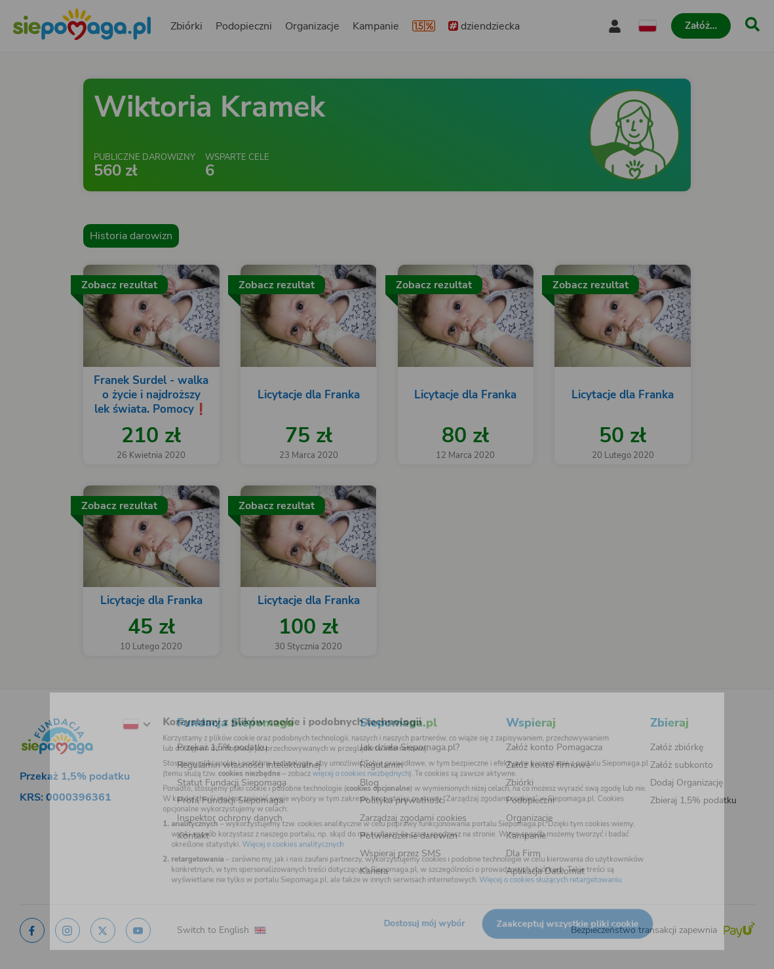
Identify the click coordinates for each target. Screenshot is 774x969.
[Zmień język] (99, 710)
